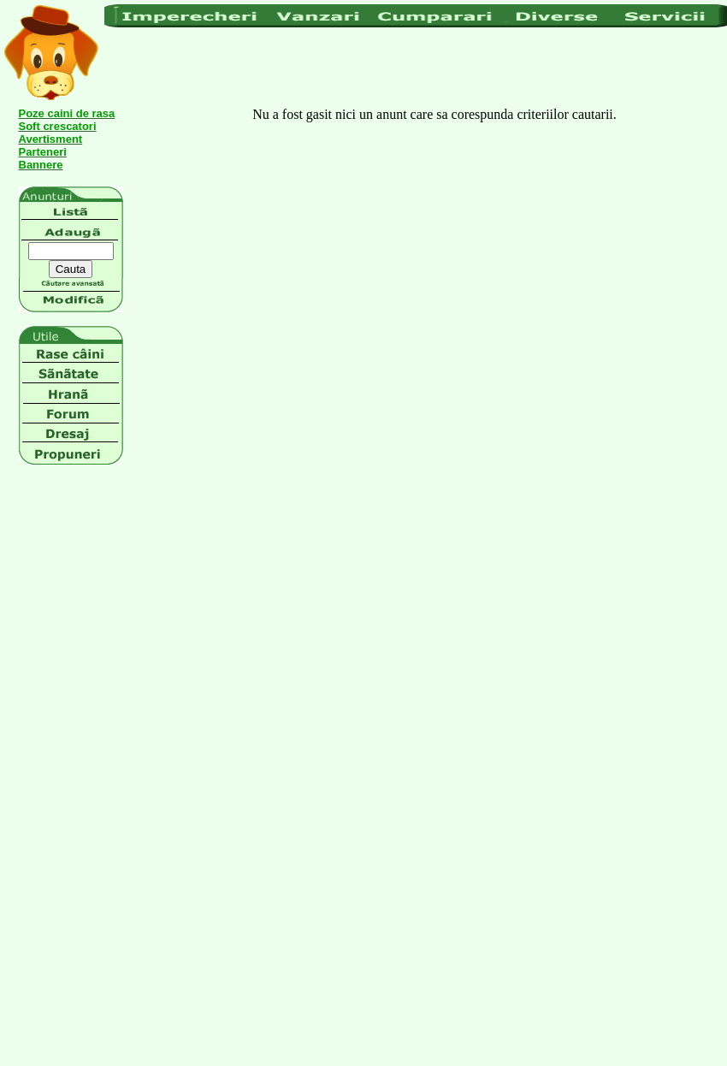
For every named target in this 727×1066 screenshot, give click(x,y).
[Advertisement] (212, 68)
